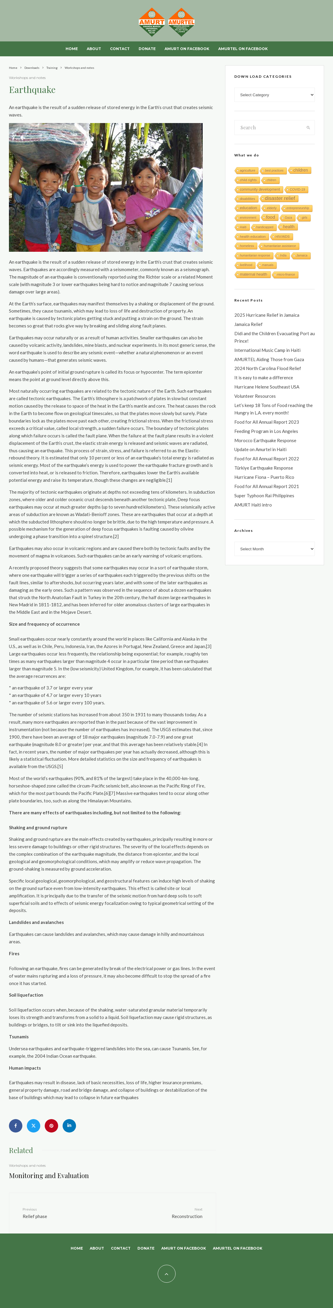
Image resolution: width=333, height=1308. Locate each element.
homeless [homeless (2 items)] (247, 246)
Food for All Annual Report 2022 (266, 458)
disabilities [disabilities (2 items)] (247, 199)
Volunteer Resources (255, 396)
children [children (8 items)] (300, 170)
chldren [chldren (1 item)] (271, 180)
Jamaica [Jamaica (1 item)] (301, 255)
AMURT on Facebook (187, 48)
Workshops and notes (27, 77)
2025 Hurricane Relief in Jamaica (266, 315)
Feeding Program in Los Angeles (266, 431)
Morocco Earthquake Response (265, 440)
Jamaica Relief (248, 324)
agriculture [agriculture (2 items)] (247, 170)
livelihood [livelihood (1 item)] (246, 265)
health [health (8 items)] (289, 226)
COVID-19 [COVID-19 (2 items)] (297, 189)
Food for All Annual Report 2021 (266, 486)
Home (72, 48)
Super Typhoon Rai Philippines (264, 495)
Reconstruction (171, 1212)
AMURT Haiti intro (253, 504)
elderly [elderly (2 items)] (272, 208)
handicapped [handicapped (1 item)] (264, 227)
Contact (120, 48)
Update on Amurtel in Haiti (260, 449)
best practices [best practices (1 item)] (274, 170)
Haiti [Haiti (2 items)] (243, 227)
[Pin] (51, 1126)
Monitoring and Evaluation (49, 1175)
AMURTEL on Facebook (243, 48)
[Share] (15, 1126)
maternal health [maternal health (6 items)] (253, 274)
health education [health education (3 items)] (253, 236)
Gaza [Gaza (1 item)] (288, 217)
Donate (147, 48)
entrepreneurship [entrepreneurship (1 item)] (297, 208)
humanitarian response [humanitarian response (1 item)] (255, 255)
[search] (308, 127)
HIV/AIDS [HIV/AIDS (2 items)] (282, 236)
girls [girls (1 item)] (304, 217)
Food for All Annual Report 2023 (266, 422)
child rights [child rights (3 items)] (248, 180)
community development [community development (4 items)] (260, 189)
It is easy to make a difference (263, 377)
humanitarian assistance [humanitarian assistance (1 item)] (280, 246)
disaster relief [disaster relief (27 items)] (280, 198)
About (94, 48)
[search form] (268, 127)
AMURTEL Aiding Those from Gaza (269, 359)
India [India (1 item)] (283, 255)
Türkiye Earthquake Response (263, 467)
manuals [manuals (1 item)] (267, 265)
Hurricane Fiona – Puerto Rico (264, 477)
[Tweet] (33, 1126)
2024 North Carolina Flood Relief (267, 368)
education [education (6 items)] (248, 208)
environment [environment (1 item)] (248, 217)
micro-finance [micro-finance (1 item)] (286, 274)
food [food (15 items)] (270, 217)
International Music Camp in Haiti (267, 350)
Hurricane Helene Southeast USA (266, 386)
